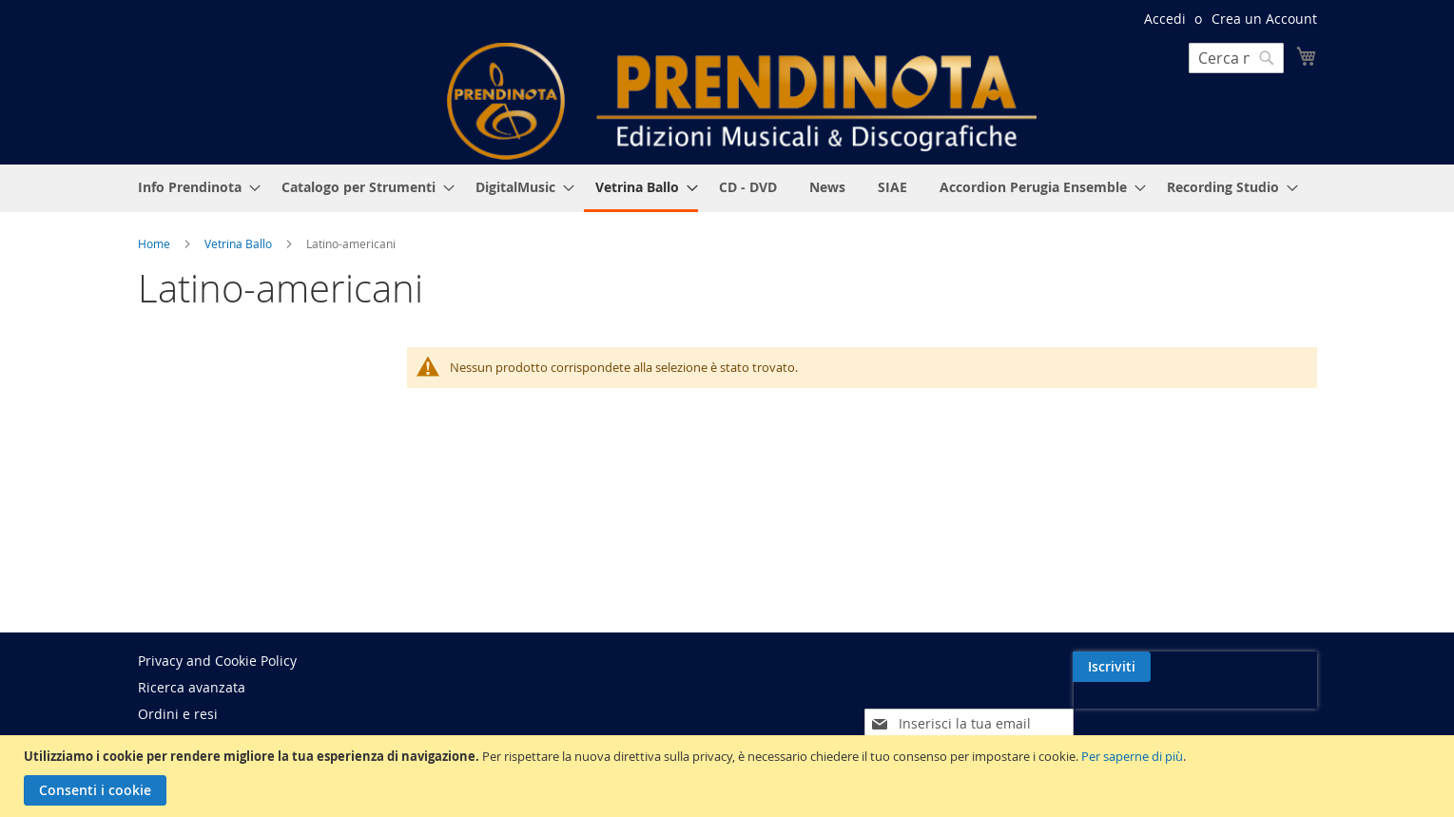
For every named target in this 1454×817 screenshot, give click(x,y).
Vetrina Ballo (239, 243)
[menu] (727, 188)
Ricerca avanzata (191, 687)
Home (155, 243)
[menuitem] (193, 187)
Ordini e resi (178, 714)
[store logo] (742, 101)
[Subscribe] (1278, 667)
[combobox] (1236, 58)
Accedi (1165, 19)
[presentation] (1152, 710)
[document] (729, 776)
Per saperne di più (1132, 756)
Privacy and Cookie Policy (217, 661)
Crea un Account (1264, 19)
